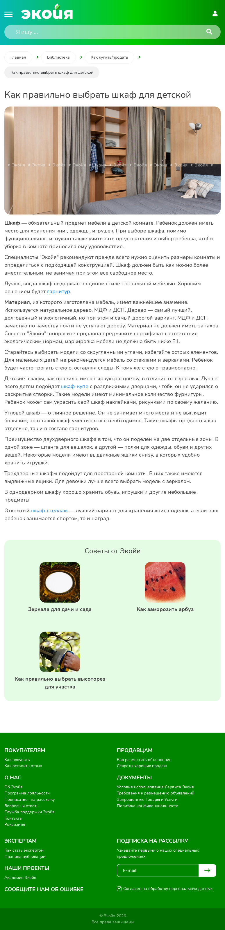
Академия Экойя (20, 877)
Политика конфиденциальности (147, 806)
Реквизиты (14, 824)
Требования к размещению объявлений (155, 793)
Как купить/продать (109, 57)
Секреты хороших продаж (142, 766)
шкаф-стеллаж (49, 510)
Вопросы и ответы (21, 806)
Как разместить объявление (144, 760)
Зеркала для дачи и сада (60, 609)
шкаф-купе (74, 386)
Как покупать (17, 760)
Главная (18, 57)
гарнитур (58, 291)
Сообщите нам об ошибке (43, 889)
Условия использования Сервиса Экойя (155, 787)
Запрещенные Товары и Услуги (147, 799)
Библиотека (58, 57)
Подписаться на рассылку (29, 799)
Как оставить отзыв (23, 766)
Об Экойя (13, 787)
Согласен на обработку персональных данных (167, 888)
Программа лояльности (27, 793)
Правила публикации (24, 856)
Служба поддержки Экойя (29, 812)
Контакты (13, 818)
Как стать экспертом (24, 850)
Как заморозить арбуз (165, 609)
